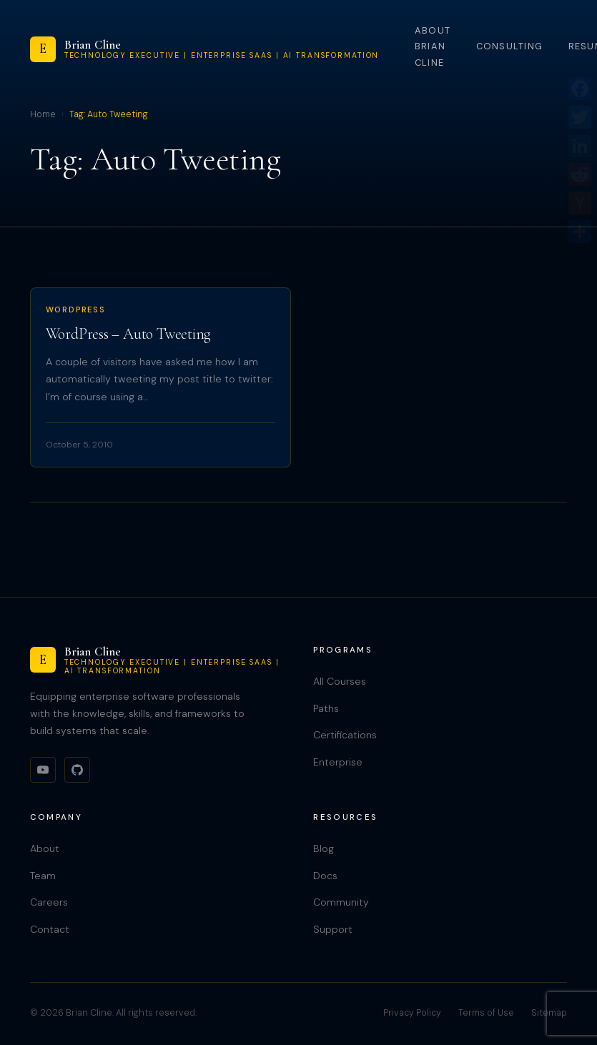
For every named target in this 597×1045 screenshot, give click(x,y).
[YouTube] (43, 770)
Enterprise (337, 762)
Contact (49, 929)
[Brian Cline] (205, 49)
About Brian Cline (432, 46)
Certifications (345, 734)
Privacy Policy (412, 1013)
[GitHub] (77, 770)
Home (43, 114)
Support (332, 929)
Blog (323, 848)
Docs (325, 875)
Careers (49, 902)
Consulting (509, 46)
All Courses (339, 681)
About (44, 848)
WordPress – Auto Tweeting (129, 334)
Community (341, 902)
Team (43, 875)
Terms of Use (486, 1013)
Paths (326, 708)
